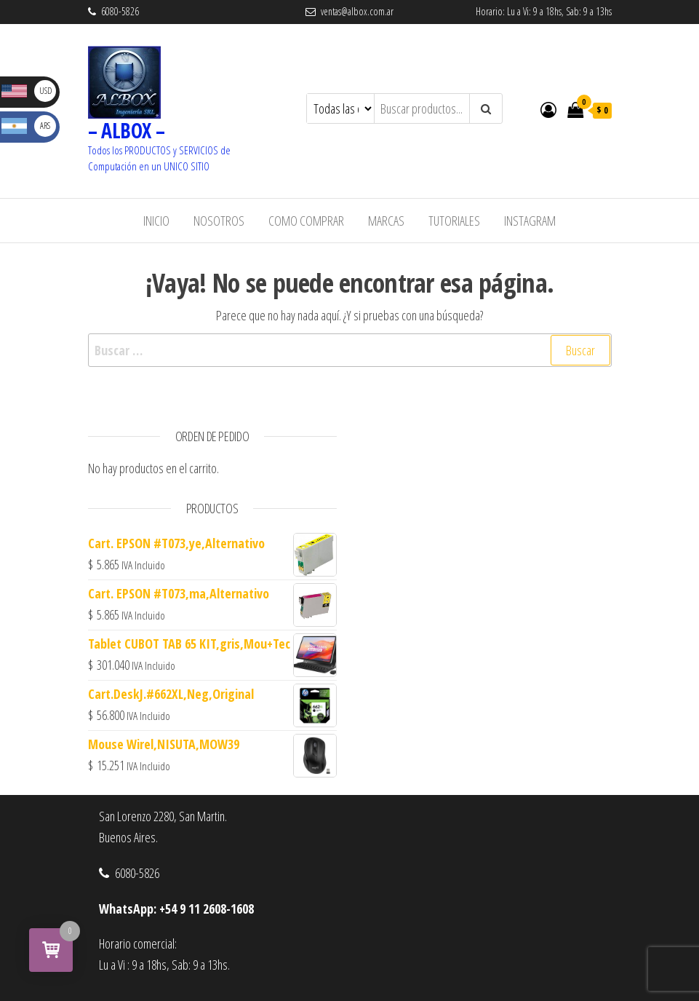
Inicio (156, 220)
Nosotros (218, 220)
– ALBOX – (126, 130)
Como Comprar (306, 220)
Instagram (530, 220)
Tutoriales (454, 220)
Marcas (386, 220)
